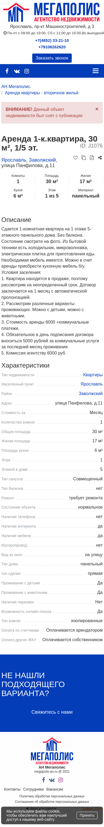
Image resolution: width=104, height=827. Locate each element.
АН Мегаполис (15, 86)
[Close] (97, 109)
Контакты (12, 789)
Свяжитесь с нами (52, 712)
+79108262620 (52, 47)
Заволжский (42, 160)
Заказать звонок (52, 58)
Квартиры (93, 374)
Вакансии (54, 789)
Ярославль (13, 160)
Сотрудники (33, 789)
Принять (87, 815)
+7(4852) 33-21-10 (52, 40)
